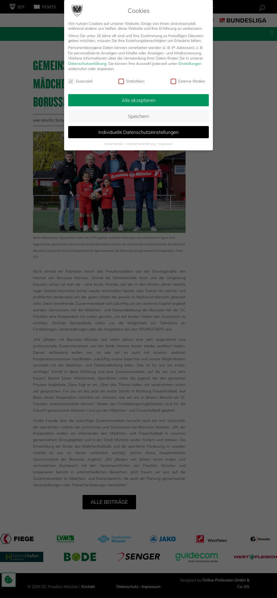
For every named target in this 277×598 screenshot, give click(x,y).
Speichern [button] (138, 116)
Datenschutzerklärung (87, 63)
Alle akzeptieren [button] (139, 100)
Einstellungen (190, 63)
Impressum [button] (166, 144)
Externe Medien (188, 81)
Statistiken (131, 81)
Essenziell (80, 81)
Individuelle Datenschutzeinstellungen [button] (138, 132)
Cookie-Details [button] (114, 144)
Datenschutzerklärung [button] (141, 144)
